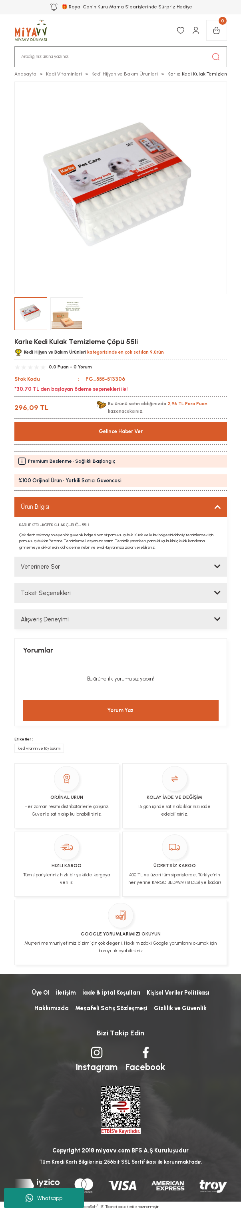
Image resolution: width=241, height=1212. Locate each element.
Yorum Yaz (120, 710)
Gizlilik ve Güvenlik (180, 1008)
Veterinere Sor (40, 566)
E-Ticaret (109, 1206)
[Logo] (35, 30)
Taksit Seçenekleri (46, 593)
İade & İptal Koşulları (111, 992)
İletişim (66, 992)
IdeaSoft (90, 1207)
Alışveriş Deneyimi (45, 619)
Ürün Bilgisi (35, 506)
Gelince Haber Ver (121, 431)
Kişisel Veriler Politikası (178, 992)
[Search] (120, 56)
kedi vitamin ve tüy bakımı (39, 748)
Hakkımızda (51, 1008)
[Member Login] (196, 30)
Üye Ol (41, 992)
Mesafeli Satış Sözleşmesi (111, 1008)
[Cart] (216, 30)
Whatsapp (44, 1198)
